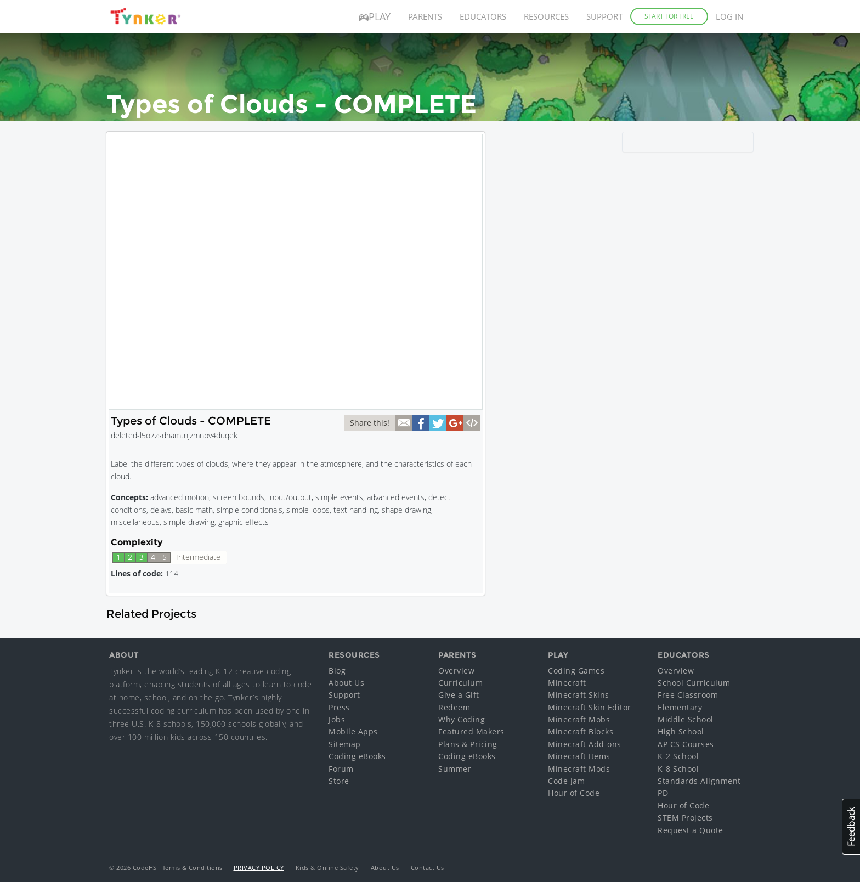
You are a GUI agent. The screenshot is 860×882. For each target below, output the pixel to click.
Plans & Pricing (467, 744)
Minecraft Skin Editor (589, 707)
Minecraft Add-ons (584, 744)
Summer (454, 769)
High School (681, 731)
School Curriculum (694, 682)
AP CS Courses (686, 744)
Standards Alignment (699, 781)
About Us (346, 682)
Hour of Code (573, 793)
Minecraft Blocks (580, 731)
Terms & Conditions (192, 867)
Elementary (680, 707)
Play (375, 16)
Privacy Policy (259, 867)
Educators (483, 16)
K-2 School (678, 756)
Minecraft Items (579, 756)
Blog (337, 670)
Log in (729, 16)
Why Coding (461, 719)
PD (663, 793)
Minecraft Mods (579, 769)
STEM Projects (685, 817)
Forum (341, 769)
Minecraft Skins (578, 694)
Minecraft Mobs (579, 719)
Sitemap (345, 744)
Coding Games (576, 670)
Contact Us (427, 867)
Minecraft (567, 682)
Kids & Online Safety (327, 867)
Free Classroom (688, 694)
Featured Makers (471, 731)
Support (604, 16)
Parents (425, 16)
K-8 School (678, 769)
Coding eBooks (357, 756)
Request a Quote (690, 830)
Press (339, 707)
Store (339, 781)
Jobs (337, 719)
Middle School (686, 719)
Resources (546, 16)
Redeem (454, 707)
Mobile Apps (353, 731)
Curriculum (460, 682)
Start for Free (669, 16)
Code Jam (566, 781)
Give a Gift (458, 694)
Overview (456, 670)
